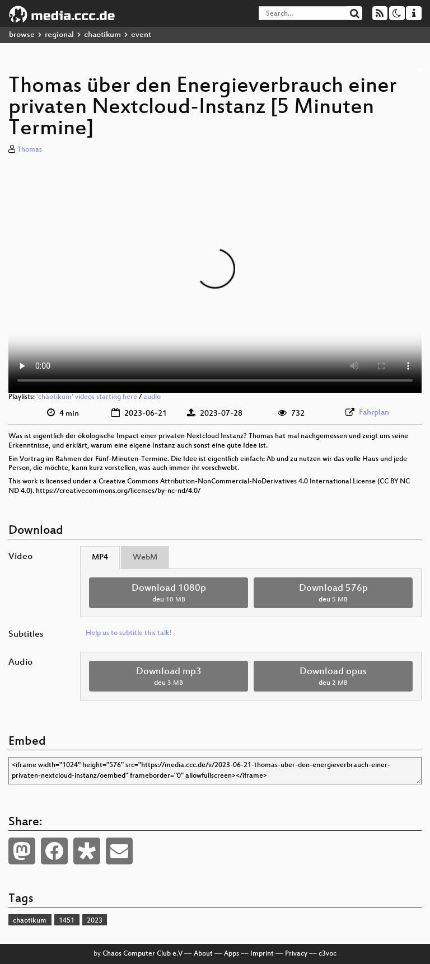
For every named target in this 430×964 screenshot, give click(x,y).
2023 (94, 921)
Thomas (29, 150)
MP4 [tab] (100, 557)
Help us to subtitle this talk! (129, 633)
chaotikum (102, 35)
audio (152, 397)
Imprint (262, 954)
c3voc (327, 954)
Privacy (296, 954)
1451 (66, 921)
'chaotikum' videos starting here (86, 397)
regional (59, 35)
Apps (231, 954)
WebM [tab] (145, 557)
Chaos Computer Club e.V (142, 954)
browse (22, 35)
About (203, 954)
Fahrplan (374, 412)
